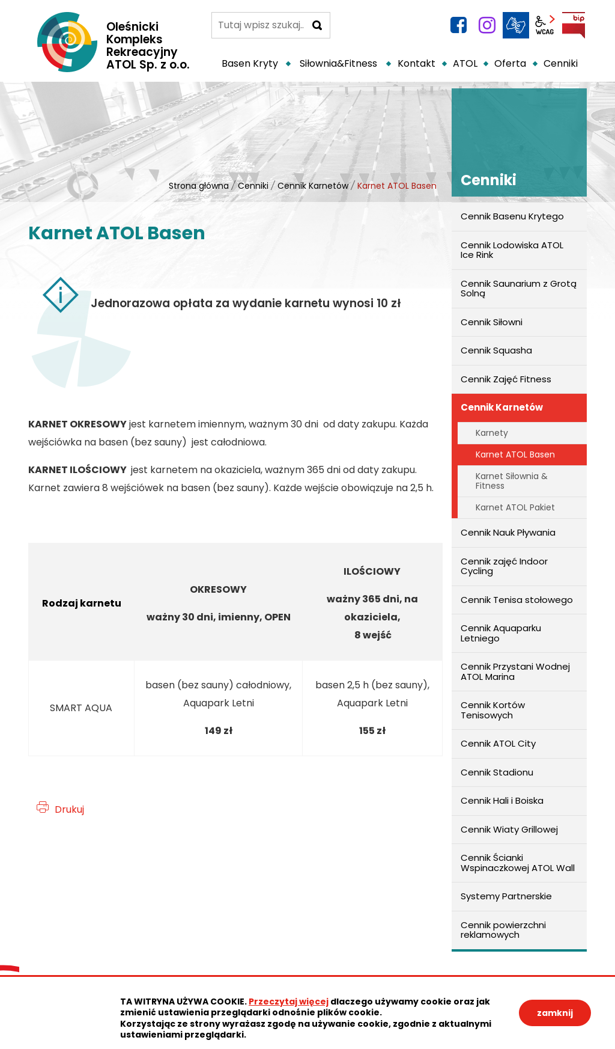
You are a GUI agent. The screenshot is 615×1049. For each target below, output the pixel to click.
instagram (487, 25)
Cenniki (253, 186)
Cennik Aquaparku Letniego (501, 633)
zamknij (555, 1013)
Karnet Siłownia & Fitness (512, 480)
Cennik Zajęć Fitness (506, 379)
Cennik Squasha (496, 350)
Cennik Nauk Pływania (508, 532)
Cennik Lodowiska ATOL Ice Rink (512, 250)
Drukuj (69, 809)
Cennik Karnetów (312, 186)
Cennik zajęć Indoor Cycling (504, 566)
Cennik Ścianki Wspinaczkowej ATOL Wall (518, 862)
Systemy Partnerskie (506, 896)
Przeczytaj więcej (289, 1001)
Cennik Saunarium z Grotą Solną (519, 288)
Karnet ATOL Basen (515, 454)
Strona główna (199, 186)
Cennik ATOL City (498, 743)
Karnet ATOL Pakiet (515, 507)
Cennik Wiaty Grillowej (509, 829)
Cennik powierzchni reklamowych (503, 930)
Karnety (492, 433)
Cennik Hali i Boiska (502, 800)
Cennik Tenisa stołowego (517, 599)
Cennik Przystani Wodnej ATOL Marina (515, 671)
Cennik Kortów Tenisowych (493, 710)
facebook (458, 25)
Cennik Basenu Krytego (512, 216)
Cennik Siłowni (492, 322)
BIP (573, 25)
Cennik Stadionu (497, 772)
